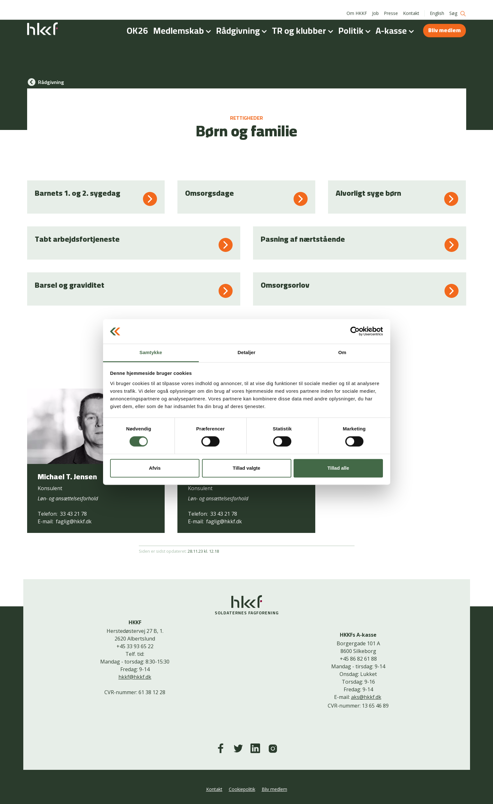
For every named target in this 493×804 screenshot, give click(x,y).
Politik (355, 23)
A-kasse (396, 23)
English (437, 6)
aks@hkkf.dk (366, 697)
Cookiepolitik (242, 789)
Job (375, 6)
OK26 (137, 23)
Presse (391, 6)
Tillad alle (338, 468)
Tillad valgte (246, 468)
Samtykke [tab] (150, 352)
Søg (457, 6)
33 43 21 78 (73, 513)
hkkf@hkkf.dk (134, 676)
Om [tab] (342, 352)
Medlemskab (183, 23)
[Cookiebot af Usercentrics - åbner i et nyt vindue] (355, 331)
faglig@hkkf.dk (74, 521)
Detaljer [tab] (247, 352)
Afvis (155, 468)
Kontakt (411, 6)
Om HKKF (357, 6)
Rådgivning (242, 23)
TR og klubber (304, 23)
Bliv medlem (444, 23)
